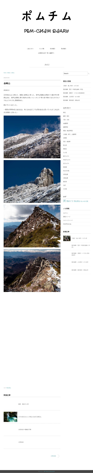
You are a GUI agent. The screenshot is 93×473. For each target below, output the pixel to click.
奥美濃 (65, 167)
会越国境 (65, 123)
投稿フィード (66, 216)
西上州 (65, 145)
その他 (65, 189)
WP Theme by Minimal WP (49, 471)
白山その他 (66, 170)
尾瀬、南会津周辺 (68, 130)
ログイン (65, 213)
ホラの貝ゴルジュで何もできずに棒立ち (29, 416)
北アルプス (66, 163)
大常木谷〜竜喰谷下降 (24, 429)
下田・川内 (66, 119)
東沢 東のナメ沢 (23, 404)
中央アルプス (66, 159)
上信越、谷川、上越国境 (69, 134)
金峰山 (12, 72)
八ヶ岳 (65, 152)
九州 (64, 185)
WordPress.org (67, 224)
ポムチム (41, 471)
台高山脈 (65, 174)
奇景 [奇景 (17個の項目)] (84, 201)
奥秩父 (47, 65)
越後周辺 (65, 127)
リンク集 (41, 48)
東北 (64, 112)
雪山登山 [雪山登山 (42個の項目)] (77, 201)
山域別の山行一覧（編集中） (46, 53)
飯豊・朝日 (66, 116)
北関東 (65, 138)
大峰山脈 (65, 178)
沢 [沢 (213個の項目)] (64, 200)
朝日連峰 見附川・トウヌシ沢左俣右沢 (73, 93)
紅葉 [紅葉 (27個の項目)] (87, 201)
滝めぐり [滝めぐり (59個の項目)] (70, 201)
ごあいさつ (30, 48)
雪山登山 (8, 387)
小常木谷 (21, 442)
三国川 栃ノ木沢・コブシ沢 (71, 85)
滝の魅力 (63, 48)
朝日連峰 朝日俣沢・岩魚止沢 (71, 100)
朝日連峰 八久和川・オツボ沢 (71, 96)
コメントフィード (68, 220)
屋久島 (65, 181)
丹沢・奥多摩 (66, 141)
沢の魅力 (52, 48)
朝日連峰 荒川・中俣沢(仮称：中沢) (73, 89)
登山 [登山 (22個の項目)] (82, 201)
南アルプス (66, 156)
